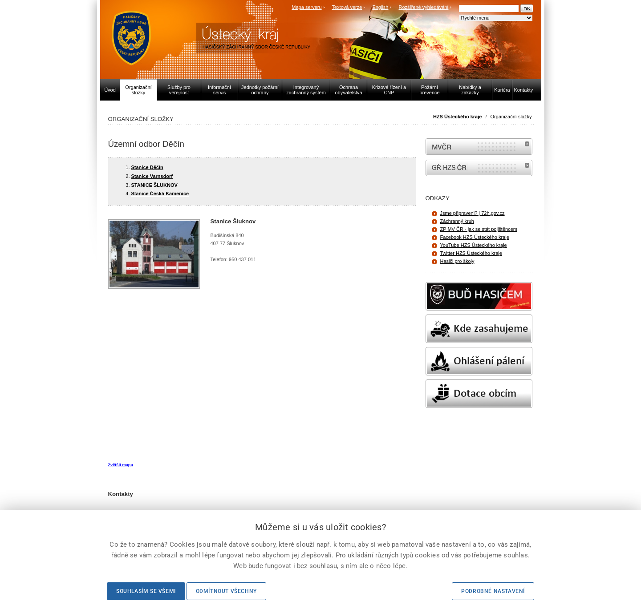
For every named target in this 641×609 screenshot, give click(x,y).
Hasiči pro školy (457, 261)
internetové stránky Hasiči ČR (479, 168)
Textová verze (347, 7)
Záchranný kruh (457, 221)
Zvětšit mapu (120, 465)
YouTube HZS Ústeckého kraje (473, 245)
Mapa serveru (306, 7)
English (380, 7)
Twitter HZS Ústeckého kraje (471, 253)
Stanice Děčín (147, 167)
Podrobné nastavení (493, 591)
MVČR (479, 146)
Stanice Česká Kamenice (160, 193)
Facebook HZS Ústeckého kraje (474, 237)
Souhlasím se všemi (146, 591)
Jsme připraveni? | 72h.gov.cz (472, 213)
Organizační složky (511, 116)
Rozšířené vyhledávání (424, 7)
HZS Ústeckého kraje (457, 116)
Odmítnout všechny (226, 591)
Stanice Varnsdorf (152, 176)
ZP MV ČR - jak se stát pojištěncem (478, 229)
